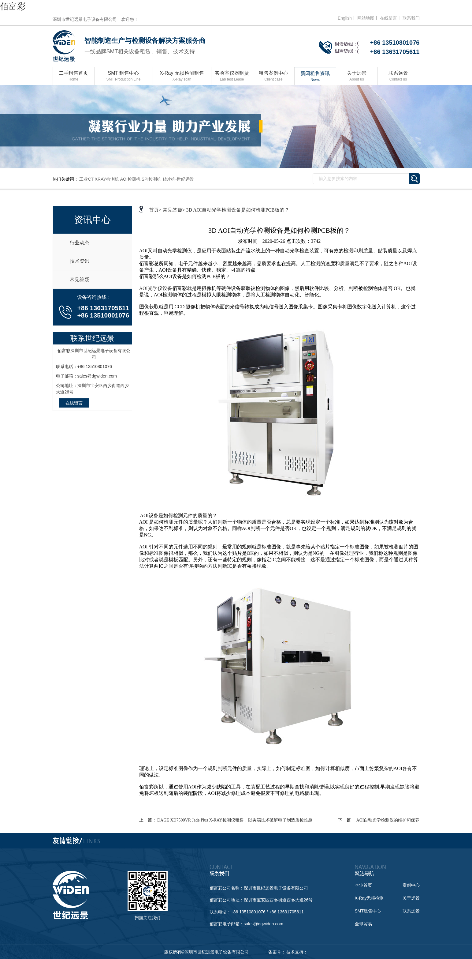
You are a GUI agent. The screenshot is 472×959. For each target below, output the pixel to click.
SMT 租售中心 (124, 76)
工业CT (86, 179)
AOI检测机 (130, 179)
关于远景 (356, 76)
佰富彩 (13, 6)
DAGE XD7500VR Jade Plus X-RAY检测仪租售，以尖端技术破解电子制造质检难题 (234, 820)
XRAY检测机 (107, 179)
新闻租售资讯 (315, 77)
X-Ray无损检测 (369, 898)
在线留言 (74, 403)
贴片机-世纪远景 (178, 179)
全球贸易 (363, 923)
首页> (155, 209)
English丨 (347, 18)
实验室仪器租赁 (232, 76)
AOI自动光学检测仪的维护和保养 (388, 820)
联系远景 (398, 76)
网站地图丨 (368, 18)
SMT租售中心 (368, 910)
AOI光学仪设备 (155, 288)
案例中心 (411, 885)
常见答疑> (174, 209)
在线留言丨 (390, 18)
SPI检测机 (152, 179)
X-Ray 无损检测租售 (182, 76)
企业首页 (363, 885)
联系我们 (411, 18)
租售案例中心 (273, 76)
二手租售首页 (73, 76)
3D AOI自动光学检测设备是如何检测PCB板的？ (237, 209)
